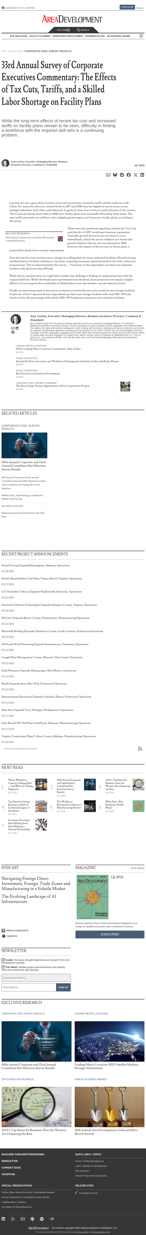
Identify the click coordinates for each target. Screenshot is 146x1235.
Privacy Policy (82, 1232)
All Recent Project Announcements (20, 748)
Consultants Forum (13, 8)
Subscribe (127, 7)
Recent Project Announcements (91, 1176)
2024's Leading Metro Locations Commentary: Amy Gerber (48, 349)
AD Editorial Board (118, 36)
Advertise (30, 8)
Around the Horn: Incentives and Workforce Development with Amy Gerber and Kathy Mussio (67, 361)
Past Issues (137, 868)
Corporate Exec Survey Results (48, 51)
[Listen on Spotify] (36, 936)
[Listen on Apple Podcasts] (36, 930)
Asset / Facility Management (89, 1161)
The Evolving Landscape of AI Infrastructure (29, 899)
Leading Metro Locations (31, 346)
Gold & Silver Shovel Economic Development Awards (28, 1192)
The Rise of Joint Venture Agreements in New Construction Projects (53, 386)
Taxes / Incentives (26, 358)
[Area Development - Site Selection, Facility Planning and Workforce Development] (73, 19)
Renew (139, 8)
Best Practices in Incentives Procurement (38, 373)
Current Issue (11, 1167)
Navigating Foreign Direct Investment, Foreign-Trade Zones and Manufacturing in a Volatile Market (36, 883)
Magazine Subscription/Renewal (23, 1154)
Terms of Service (98, 1232)
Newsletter (10, 1161)
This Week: (33, 968)
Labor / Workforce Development (91, 1166)
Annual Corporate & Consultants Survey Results (25, 1197)
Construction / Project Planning (36, 383)
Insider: (36, 961)
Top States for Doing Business (17, 1207)
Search (83, 30)
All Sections (141, 36)
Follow (63, 30)
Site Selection (82, 1171)
